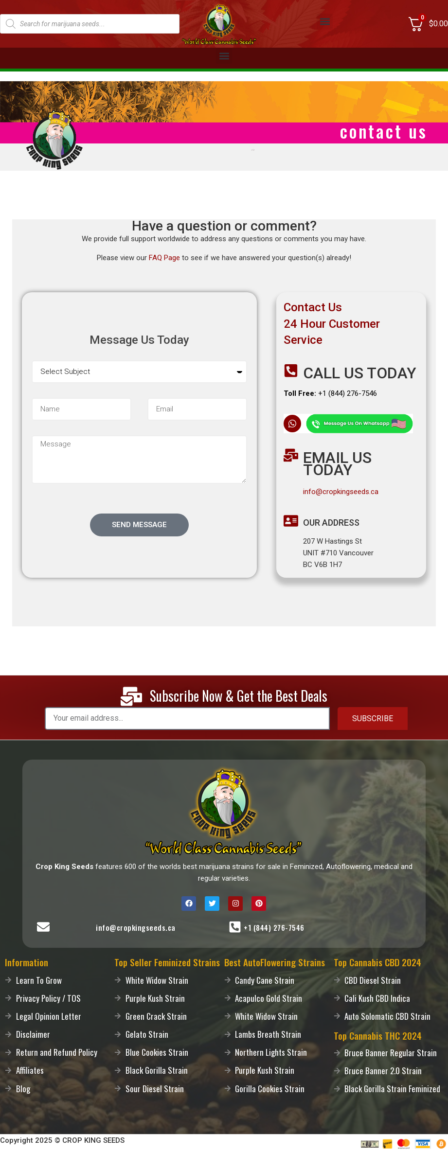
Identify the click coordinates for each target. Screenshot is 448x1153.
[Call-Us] (235, 927)
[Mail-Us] (43, 927)
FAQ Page (164, 257)
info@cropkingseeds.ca (340, 491)
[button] (325, 22)
